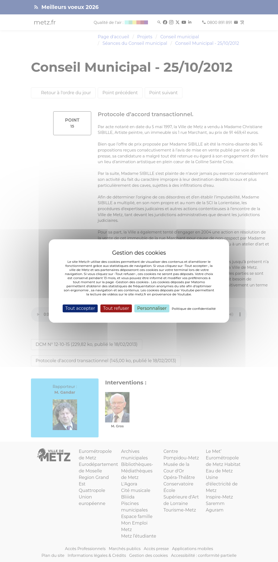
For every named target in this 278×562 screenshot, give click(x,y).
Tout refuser (116, 308)
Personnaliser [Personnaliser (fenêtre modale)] (152, 308)
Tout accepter (80, 308)
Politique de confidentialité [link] (194, 309)
